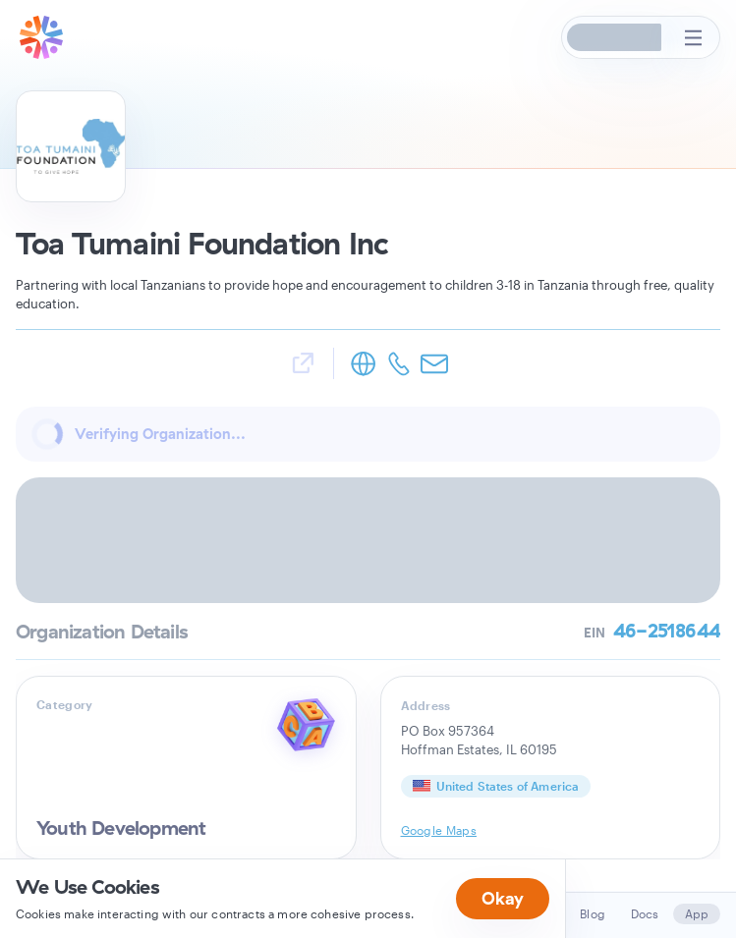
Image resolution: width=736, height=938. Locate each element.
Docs (645, 913)
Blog (592, 913)
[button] (615, 37)
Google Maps (439, 830)
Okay (502, 898)
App (696, 913)
